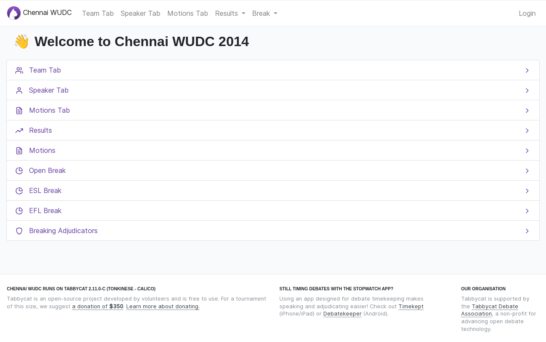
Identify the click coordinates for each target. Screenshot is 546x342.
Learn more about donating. (163, 306)
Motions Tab (187, 13)
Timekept (411, 306)
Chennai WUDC (39, 13)
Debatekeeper (342, 313)
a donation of (97, 306)
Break (262, 13)
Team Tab (98, 13)
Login (527, 13)
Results (227, 13)
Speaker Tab (140, 13)
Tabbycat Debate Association (489, 310)
